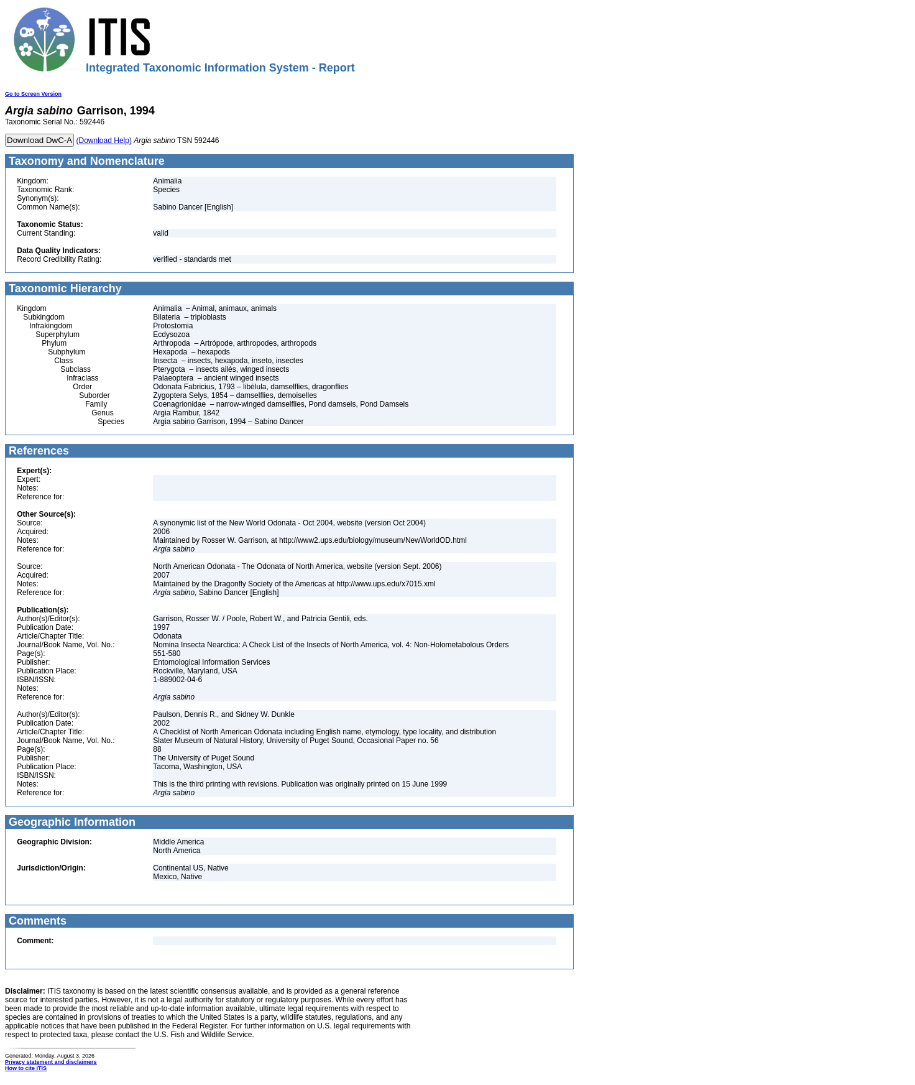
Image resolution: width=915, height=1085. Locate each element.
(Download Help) (104, 140)
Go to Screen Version (33, 94)
